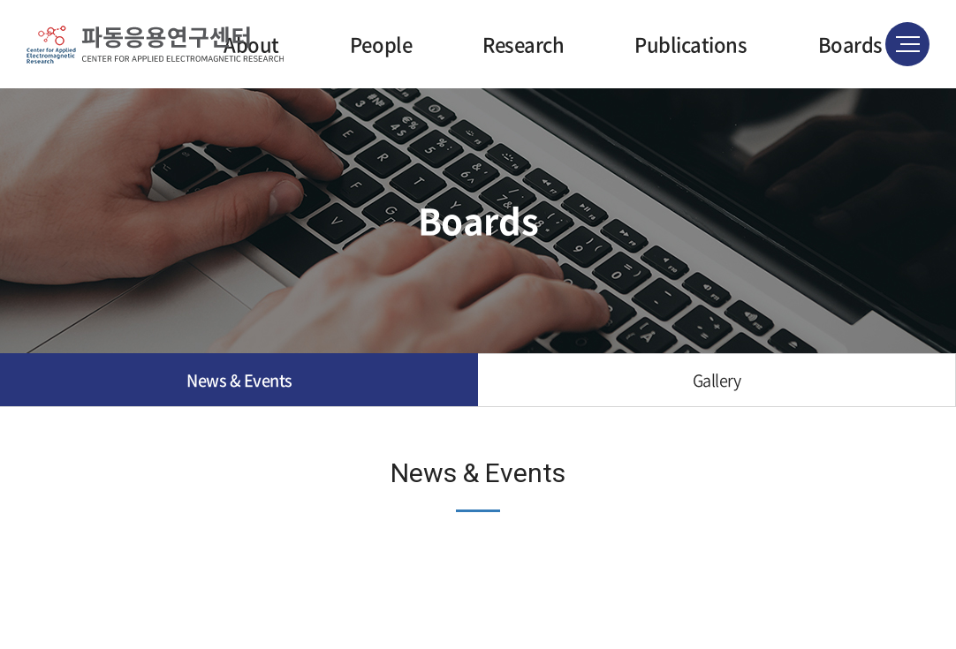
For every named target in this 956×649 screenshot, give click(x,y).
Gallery (717, 380)
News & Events (239, 380)
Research (523, 43)
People (381, 43)
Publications (690, 43)
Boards (850, 43)
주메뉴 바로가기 (0, 0)
